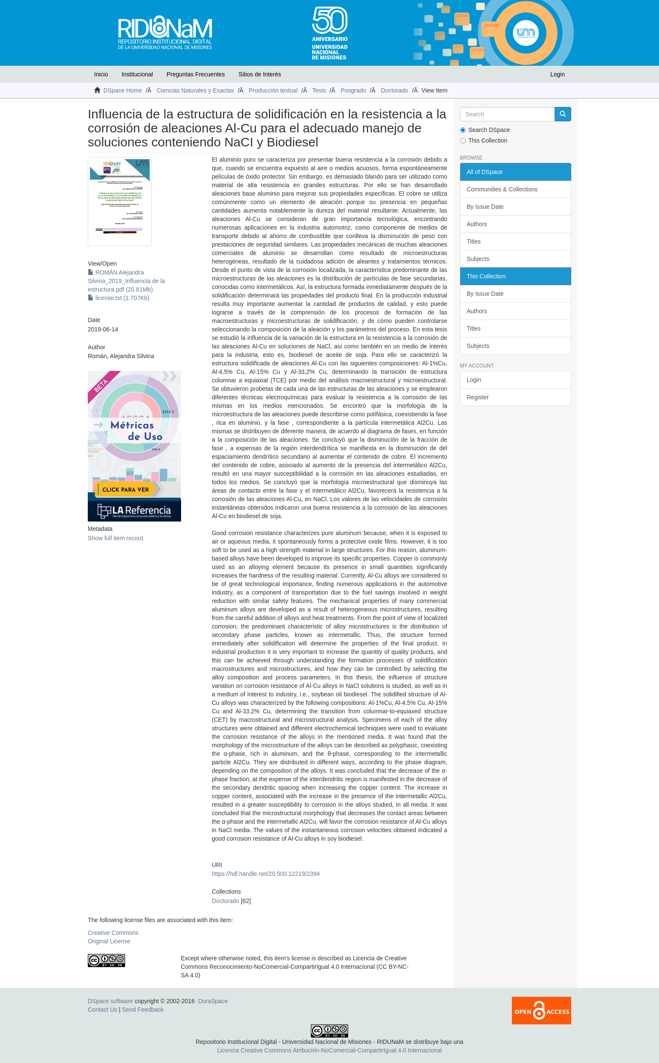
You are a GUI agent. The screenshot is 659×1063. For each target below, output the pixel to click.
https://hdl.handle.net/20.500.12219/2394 (266, 873)
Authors (477, 224)
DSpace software (110, 1001)
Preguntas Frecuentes (196, 74)
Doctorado (394, 90)
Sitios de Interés (259, 74)
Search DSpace (485, 129)
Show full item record (115, 538)
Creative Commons (113, 932)
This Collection (484, 140)
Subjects (478, 258)
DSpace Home (122, 90)
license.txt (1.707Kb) (119, 297)
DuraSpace (213, 1001)
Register (478, 397)
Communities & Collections (502, 189)
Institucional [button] (137, 74)
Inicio (101, 74)
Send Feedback (143, 1009)
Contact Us (102, 1009)
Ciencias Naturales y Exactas (195, 90)
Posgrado (353, 90)
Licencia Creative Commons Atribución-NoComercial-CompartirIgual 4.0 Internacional (329, 1050)
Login (474, 379)
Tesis (319, 90)
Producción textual (273, 90)
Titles (474, 241)
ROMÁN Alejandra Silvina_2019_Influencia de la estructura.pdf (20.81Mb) (126, 281)
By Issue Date (485, 206)
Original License (109, 941)
